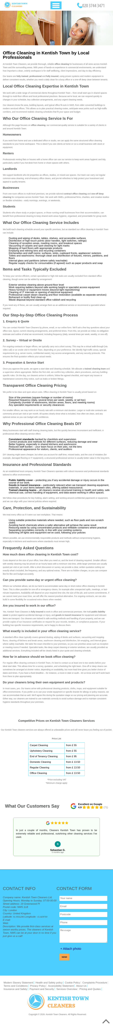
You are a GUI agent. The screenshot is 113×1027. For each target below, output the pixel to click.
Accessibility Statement (61, 986)
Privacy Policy (38, 986)
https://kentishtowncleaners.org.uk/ (25, 923)
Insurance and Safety (15, 989)
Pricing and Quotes (90, 989)
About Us (81, 986)
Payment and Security (42, 989)
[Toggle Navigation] (56, 5)
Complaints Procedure (94, 982)
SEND (64, 957)
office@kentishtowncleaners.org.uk (30, 920)
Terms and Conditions (16, 986)
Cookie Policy (72, 982)
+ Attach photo (70, 949)
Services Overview (66, 989)
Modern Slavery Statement (18, 982)
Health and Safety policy (48, 982)
